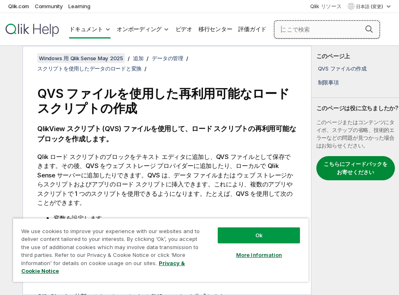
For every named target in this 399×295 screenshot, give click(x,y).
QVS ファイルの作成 (342, 68)
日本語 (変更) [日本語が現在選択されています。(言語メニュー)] (370, 6)
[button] (369, 29)
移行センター (215, 29)
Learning (79, 6)
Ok (259, 235)
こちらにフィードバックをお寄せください (356, 168)
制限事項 (328, 82)
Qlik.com (18, 6)
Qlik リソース (326, 6)
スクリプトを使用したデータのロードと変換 (89, 68)
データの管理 (167, 58)
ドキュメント (86, 29)
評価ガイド (252, 29)
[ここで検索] (327, 29)
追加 (138, 58)
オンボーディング (139, 29)
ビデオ (184, 29)
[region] (161, 250)
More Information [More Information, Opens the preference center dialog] (259, 255)
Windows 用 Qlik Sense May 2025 (81, 58)
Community (49, 6)
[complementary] (355, 170)
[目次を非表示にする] (10, 58)
